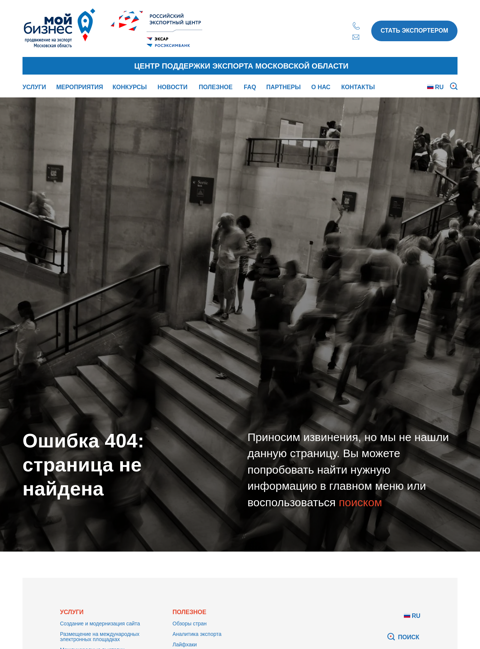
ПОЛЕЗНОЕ (215, 87)
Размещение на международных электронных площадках (100, 636)
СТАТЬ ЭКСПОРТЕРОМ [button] (414, 30)
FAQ (250, 87)
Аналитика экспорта (197, 634)
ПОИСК (408, 637)
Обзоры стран (189, 624)
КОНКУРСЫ (129, 87)
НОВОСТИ (173, 87)
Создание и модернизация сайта (100, 624)
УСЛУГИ (34, 87)
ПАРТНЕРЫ (283, 87)
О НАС (320, 87)
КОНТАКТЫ (358, 87)
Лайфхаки (184, 645)
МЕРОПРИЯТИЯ (79, 87)
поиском (360, 502)
